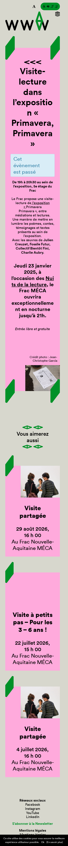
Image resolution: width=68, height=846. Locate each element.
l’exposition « (37, 205)
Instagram (32, 809)
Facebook (32, 804)
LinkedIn (32, 817)
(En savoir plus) (54, 842)
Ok (42, 842)
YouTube (32, 813)
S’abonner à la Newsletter (32, 824)
